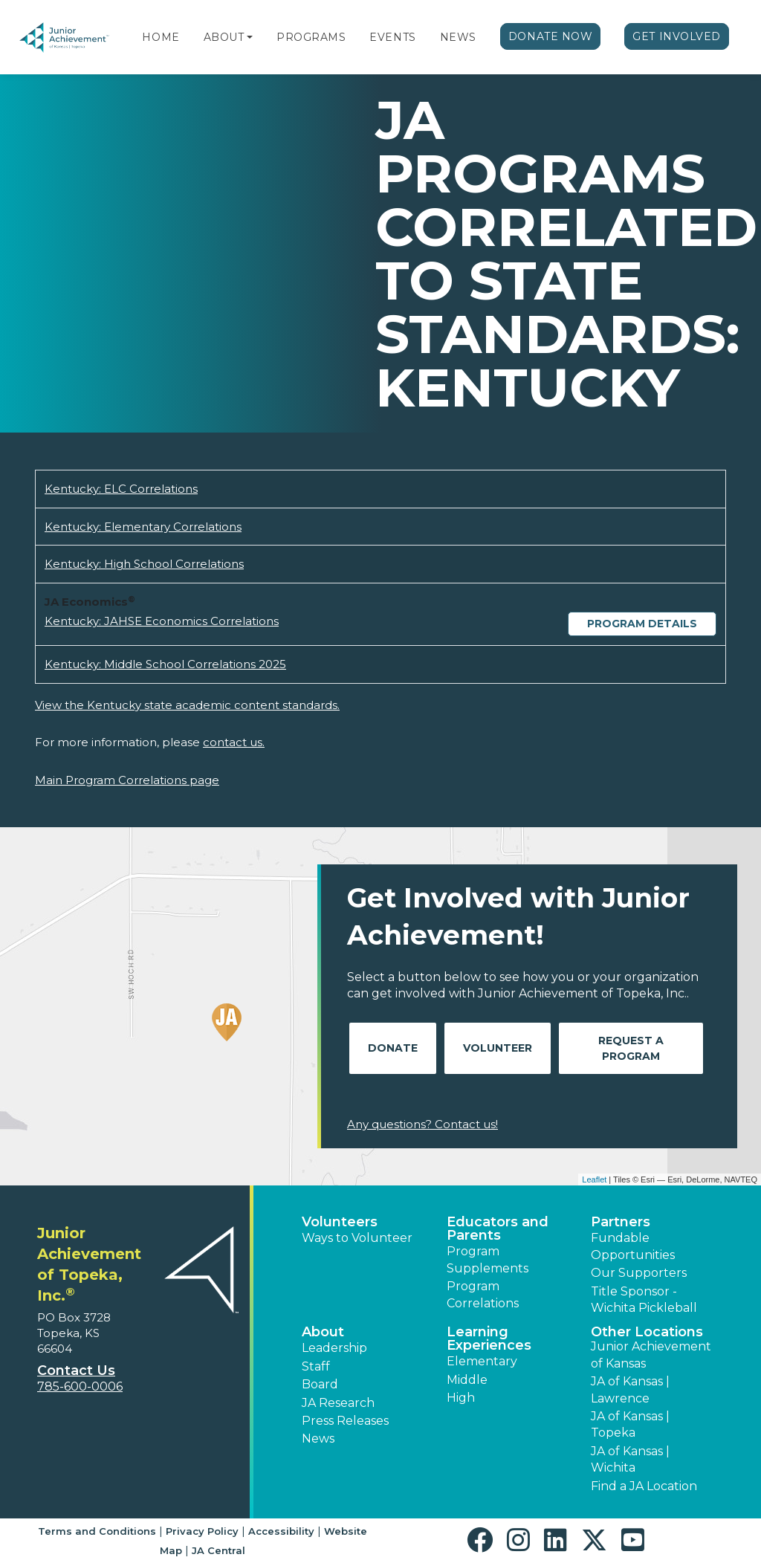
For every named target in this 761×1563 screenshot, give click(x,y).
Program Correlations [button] (483, 1294)
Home (160, 37)
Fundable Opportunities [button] (633, 1246)
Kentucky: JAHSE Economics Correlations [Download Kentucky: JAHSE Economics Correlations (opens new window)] (162, 621)
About (224, 37)
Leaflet (594, 1179)
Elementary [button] (482, 1361)
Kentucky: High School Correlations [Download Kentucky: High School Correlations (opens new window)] (144, 564)
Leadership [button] (334, 1348)
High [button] (461, 1398)
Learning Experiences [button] (489, 1338)
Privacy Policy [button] (202, 1531)
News (458, 37)
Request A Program (631, 1048)
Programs (311, 37)
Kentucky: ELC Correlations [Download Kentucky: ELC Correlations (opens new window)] (121, 489)
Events (392, 37)
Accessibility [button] (281, 1531)
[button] (250, 37)
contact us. (234, 742)
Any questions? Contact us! (422, 1124)
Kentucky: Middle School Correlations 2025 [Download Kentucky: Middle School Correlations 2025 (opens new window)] (165, 664)
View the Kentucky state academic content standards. (187, 705)
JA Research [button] (338, 1403)
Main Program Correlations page (127, 780)
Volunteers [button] (340, 1222)
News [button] (318, 1438)
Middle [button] (467, 1380)
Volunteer (497, 1048)
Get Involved (676, 36)
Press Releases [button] (345, 1421)
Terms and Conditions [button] (97, 1531)
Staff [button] (316, 1366)
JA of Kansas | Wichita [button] (630, 1459)
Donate (393, 1048)
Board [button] (320, 1384)
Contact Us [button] (76, 1370)
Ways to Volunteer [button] (357, 1238)
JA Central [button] (218, 1550)
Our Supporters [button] (639, 1273)
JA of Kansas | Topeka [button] (630, 1424)
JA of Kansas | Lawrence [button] (630, 1389)
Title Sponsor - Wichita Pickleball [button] (644, 1299)
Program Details (642, 623)
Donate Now (550, 36)
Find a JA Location (644, 1486)
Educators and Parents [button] (497, 1228)
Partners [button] (620, 1222)
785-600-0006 (80, 1386)
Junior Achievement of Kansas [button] (651, 1354)
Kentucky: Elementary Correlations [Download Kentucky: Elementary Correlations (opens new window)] (143, 527)
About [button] (323, 1332)
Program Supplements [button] (487, 1259)
